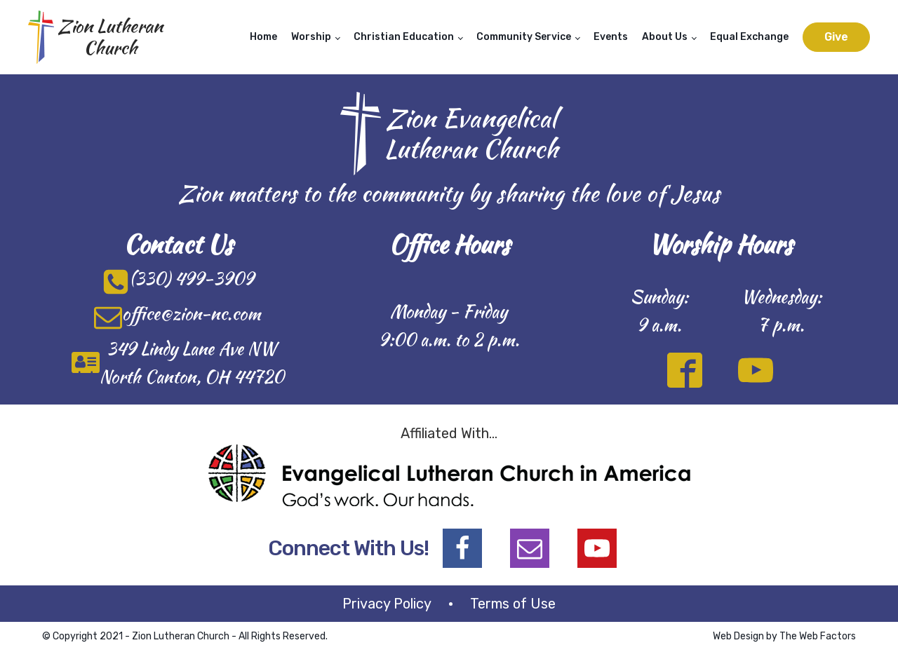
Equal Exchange (749, 37)
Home (263, 37)
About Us (665, 37)
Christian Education (404, 37)
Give (836, 36)
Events (611, 37)
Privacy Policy (386, 603)
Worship (311, 37)
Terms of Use (513, 603)
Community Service (523, 37)
